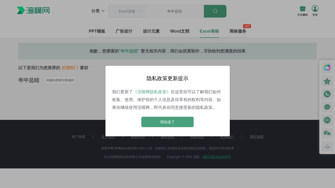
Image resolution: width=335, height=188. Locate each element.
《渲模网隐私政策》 (152, 92)
